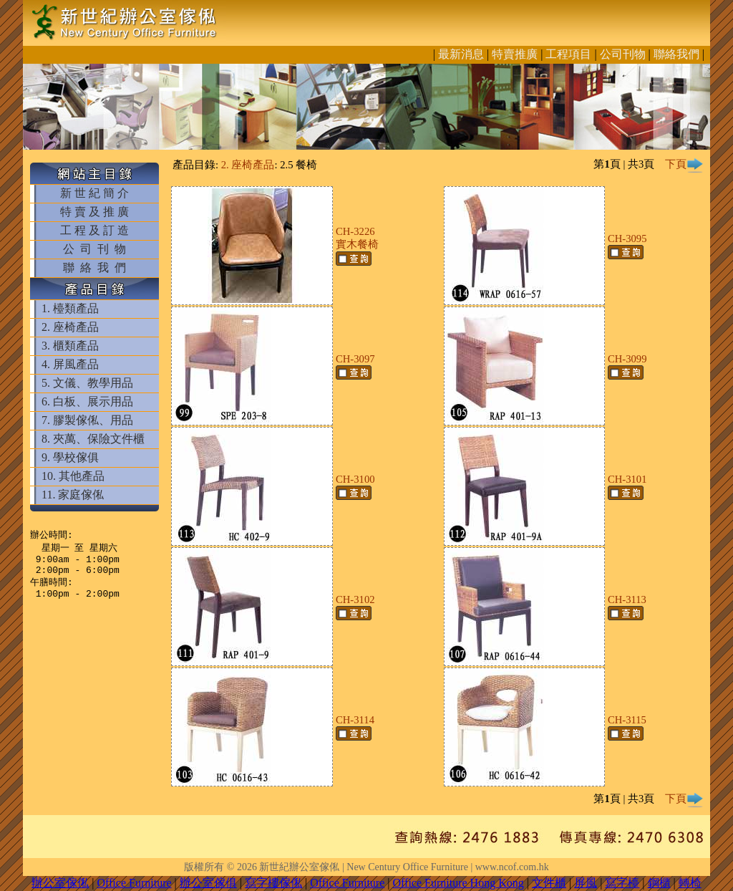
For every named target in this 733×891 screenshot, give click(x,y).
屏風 (585, 883)
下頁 (684, 164)
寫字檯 (622, 883)
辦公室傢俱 (208, 883)
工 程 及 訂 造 (94, 230)
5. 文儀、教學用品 (87, 383)
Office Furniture (134, 883)
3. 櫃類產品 (70, 345)
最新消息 (461, 54)
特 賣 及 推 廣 (94, 212)
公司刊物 (623, 54)
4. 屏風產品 (70, 364)
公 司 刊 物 (94, 249)
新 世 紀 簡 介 (94, 193)
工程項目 (568, 54)
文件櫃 (549, 883)
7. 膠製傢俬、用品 (87, 420)
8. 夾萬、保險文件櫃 (93, 439)
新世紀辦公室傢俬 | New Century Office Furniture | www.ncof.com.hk (403, 867)
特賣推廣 (515, 54)
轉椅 (690, 883)
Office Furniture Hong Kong (458, 883)
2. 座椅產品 (70, 327)
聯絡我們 (676, 54)
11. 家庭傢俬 (73, 494)
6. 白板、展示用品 (87, 401)
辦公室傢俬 (60, 883)
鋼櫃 (659, 883)
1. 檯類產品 (70, 308)
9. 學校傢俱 (70, 457)
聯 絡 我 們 (94, 267)
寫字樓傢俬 (273, 883)
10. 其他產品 (73, 476)
